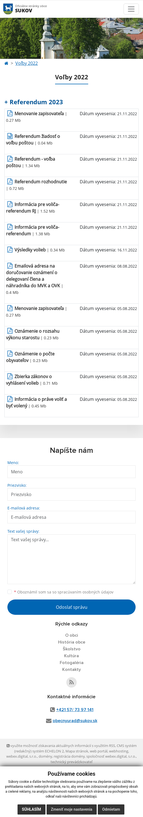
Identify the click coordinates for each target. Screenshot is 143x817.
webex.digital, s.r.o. (21, 756)
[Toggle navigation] (131, 9)
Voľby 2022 (26, 63)
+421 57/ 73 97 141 (74, 710)
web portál (98, 751)
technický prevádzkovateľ (71, 761)
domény (45, 756)
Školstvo (72, 649)
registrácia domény (69, 756)
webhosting (118, 751)
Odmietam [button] (111, 809)
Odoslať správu (71, 607)
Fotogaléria (72, 662)
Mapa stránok (76, 751)
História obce (71, 642)
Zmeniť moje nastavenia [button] (71, 809)
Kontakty (71, 669)
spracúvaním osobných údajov (85, 592)
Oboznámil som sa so (63, 592)
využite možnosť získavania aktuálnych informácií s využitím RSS (61, 745)
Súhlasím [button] (31, 809)
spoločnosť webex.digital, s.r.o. (111, 756)
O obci (71, 635)
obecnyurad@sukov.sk (75, 721)
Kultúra (71, 656)
